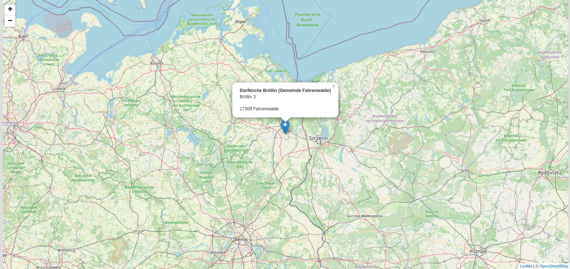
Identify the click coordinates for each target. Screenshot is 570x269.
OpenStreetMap (553, 266)
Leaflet (526, 266)
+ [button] (10, 9)
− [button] (10, 21)
